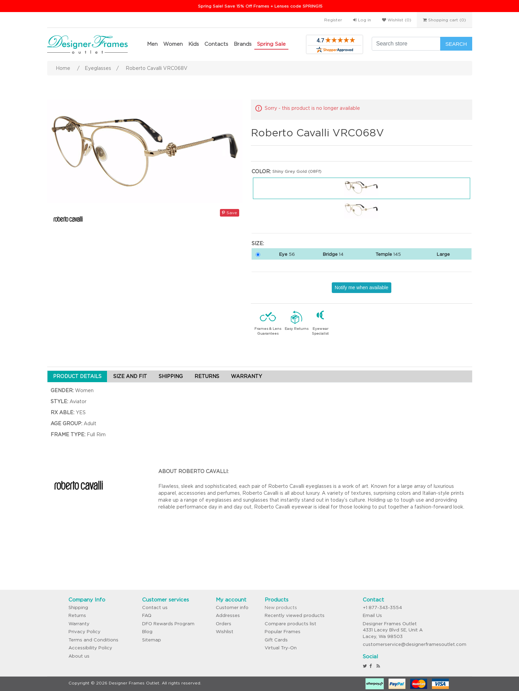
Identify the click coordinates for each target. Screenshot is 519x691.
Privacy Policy (84, 631)
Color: (261, 171)
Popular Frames (282, 631)
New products (281, 607)
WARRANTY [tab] (246, 376)
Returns (77, 615)
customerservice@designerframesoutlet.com (414, 644)
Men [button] (152, 44)
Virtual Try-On (281, 647)
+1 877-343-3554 (382, 607)
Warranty (78, 623)
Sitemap (151, 639)
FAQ (146, 615)
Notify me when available (362, 287)
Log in (362, 20)
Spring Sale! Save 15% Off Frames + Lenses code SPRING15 (260, 6)
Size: (258, 243)
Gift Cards (276, 639)
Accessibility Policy (90, 647)
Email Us (372, 615)
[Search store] (406, 44)
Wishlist (224, 631)
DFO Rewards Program (168, 623)
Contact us (155, 607)
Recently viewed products (295, 615)
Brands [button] (243, 44)
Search (456, 44)
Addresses (228, 615)
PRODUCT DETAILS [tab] (77, 376)
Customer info (232, 607)
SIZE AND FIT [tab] (130, 376)
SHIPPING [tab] (171, 376)
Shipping (78, 607)
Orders (223, 623)
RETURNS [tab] (206, 376)
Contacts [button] (216, 44)
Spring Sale (271, 44)
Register (333, 20)
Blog (147, 631)
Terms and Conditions (93, 639)
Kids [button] (193, 44)
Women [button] (173, 44)
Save (229, 212)
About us (78, 656)
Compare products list (290, 623)
